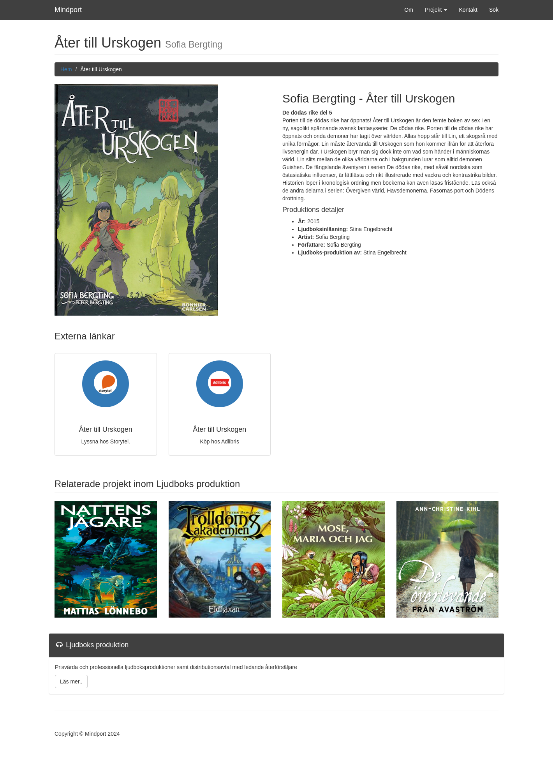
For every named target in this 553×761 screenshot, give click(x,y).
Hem (66, 69)
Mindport (68, 10)
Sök (493, 10)
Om (408, 10)
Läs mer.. (71, 681)
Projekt (436, 10)
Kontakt (468, 10)
